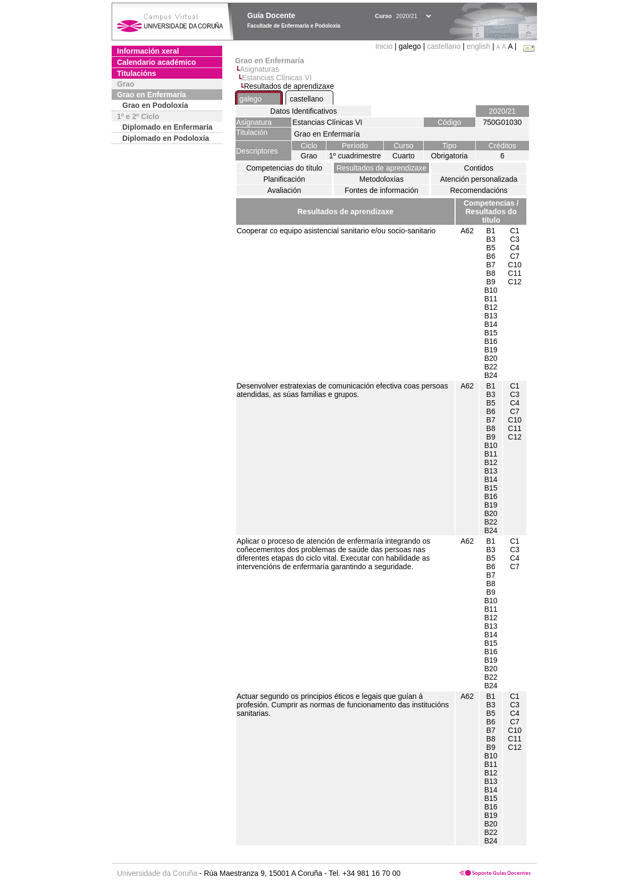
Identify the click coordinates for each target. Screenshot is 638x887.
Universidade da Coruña (157, 873)
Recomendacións (478, 190)
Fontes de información (381, 190)
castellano (443, 46)
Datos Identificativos (303, 111)
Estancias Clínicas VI (277, 77)
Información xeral (148, 51)
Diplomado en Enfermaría (167, 127)
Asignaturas (259, 69)
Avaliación (284, 190)
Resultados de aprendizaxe (382, 168)
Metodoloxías (381, 179)
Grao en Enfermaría (151, 94)
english (478, 46)
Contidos (478, 168)
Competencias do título (284, 168)
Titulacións (136, 73)
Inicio (385, 46)
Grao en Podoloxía (155, 105)
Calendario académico (156, 62)
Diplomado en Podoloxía (165, 138)
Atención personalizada (479, 179)
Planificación (284, 179)
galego (250, 99)
